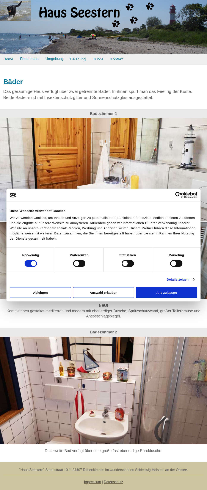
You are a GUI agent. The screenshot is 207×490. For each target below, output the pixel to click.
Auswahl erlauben (103, 292)
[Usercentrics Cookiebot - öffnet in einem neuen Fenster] (178, 195)
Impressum (92, 482)
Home (8, 59)
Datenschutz (113, 482)
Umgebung (54, 59)
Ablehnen (40, 292)
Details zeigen (177, 279)
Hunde (98, 59)
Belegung (78, 59)
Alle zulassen (166, 292)
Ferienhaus (29, 59)
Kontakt (116, 59)
